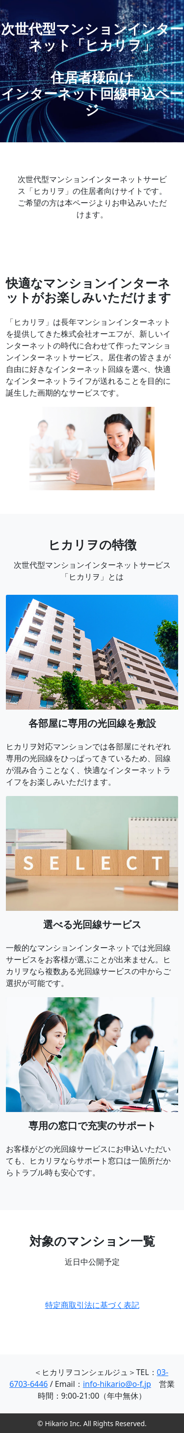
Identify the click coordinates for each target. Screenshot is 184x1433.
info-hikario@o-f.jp (117, 1384)
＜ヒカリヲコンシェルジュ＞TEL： (86, 1372)
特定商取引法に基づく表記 (92, 1305)
